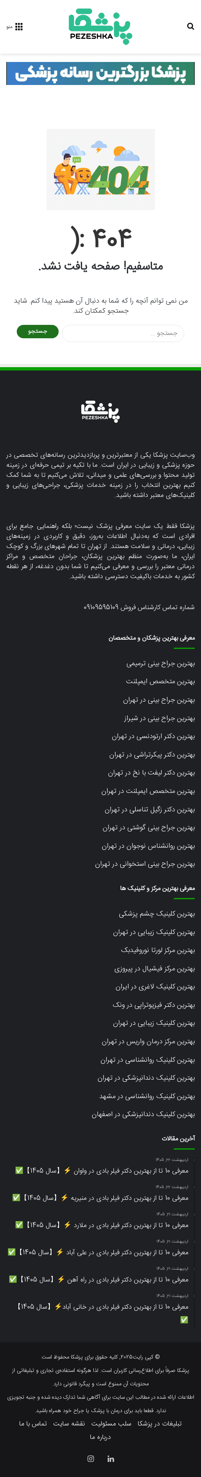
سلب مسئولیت (111, 1424)
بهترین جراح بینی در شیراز (159, 718)
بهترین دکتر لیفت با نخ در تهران (151, 773)
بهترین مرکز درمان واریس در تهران (148, 1041)
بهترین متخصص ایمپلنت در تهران (148, 791)
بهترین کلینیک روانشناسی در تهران (147, 1060)
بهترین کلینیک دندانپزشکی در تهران (146, 1078)
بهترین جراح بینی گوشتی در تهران (149, 828)
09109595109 (101, 607)
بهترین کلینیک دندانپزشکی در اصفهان (143, 1114)
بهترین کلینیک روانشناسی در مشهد (147, 1096)
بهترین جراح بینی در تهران (159, 700)
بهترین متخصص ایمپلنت (160, 681)
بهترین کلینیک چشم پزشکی (157, 914)
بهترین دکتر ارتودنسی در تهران (153, 736)
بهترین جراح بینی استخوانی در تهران (145, 864)
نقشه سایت (69, 1424)
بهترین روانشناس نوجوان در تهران (148, 846)
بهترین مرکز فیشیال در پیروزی (154, 969)
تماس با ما (33, 1424)
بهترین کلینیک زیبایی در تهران (154, 932)
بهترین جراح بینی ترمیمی (160, 663)
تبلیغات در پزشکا (160, 1424)
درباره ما (100, 1437)
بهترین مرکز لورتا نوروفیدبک (158, 950)
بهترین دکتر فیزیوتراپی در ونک (154, 1005)
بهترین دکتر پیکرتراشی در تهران (152, 755)
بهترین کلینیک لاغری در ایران (155, 987)
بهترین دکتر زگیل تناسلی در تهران (150, 810)
